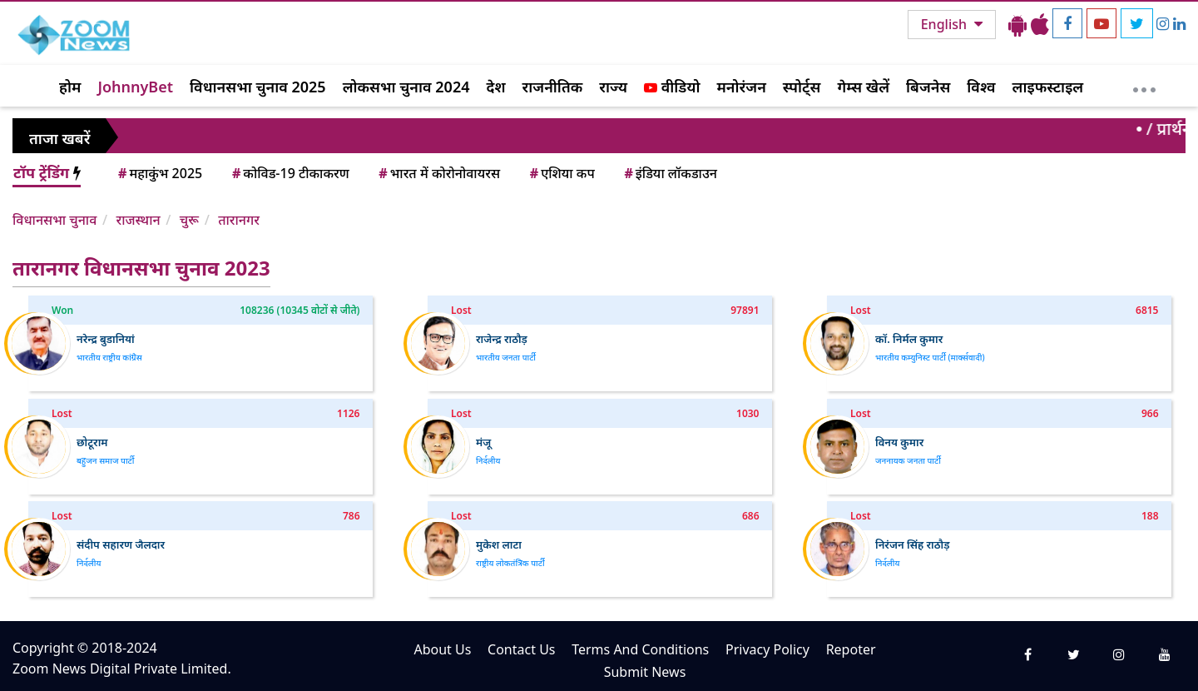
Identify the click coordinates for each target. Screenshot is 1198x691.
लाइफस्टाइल (1048, 87)
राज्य (613, 87)
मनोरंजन (741, 87)
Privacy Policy (767, 649)
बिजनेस (928, 87)
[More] (1144, 86)
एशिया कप (561, 173)
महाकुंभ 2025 (159, 173)
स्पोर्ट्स (802, 87)
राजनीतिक (552, 87)
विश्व (981, 87)
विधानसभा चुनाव (54, 220)
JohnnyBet (135, 87)
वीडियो (672, 87)
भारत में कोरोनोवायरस (438, 173)
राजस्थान (138, 220)
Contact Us (521, 649)
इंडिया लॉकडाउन (669, 173)
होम (70, 87)
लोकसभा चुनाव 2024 (406, 87)
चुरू (189, 220)
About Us (442, 649)
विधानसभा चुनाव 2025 (258, 87)
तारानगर (239, 220)
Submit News (645, 672)
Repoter (851, 649)
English (945, 24)
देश (495, 87)
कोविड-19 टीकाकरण (289, 173)
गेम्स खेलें (863, 87)
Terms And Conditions (640, 649)
